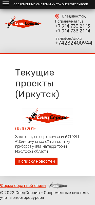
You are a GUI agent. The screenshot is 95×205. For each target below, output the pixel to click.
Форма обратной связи (23, 185)
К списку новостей (36, 161)
